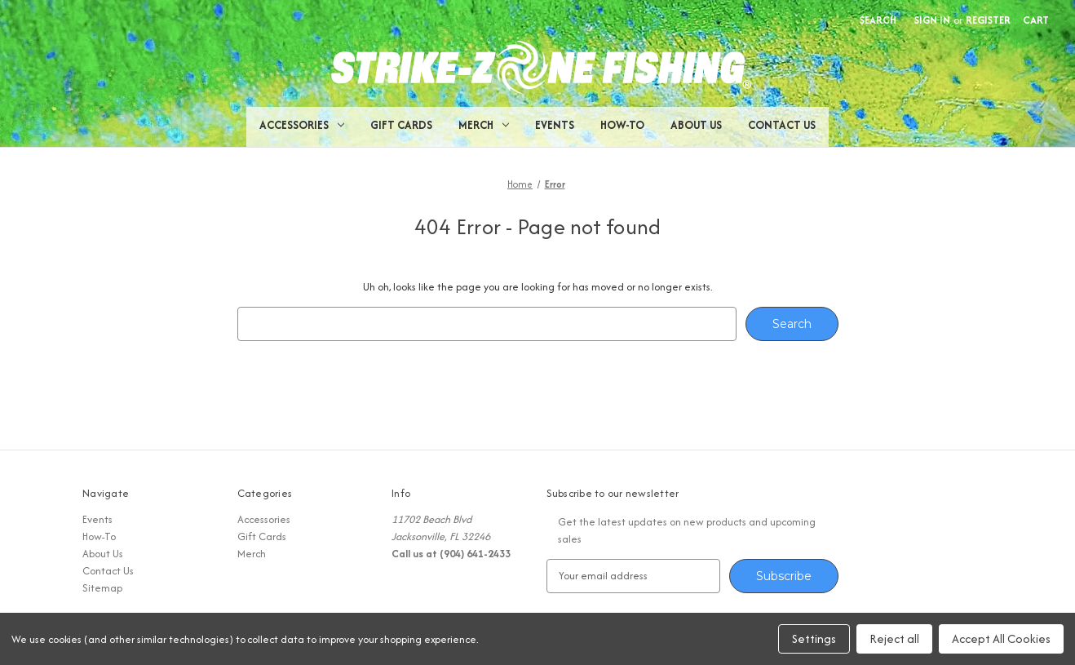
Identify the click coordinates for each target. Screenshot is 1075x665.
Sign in (932, 20)
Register (988, 20)
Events (554, 125)
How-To (622, 125)
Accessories (301, 125)
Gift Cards (401, 125)
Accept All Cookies (1001, 638)
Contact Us (782, 125)
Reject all (894, 638)
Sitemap (102, 588)
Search (878, 20)
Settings (814, 638)
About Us (696, 125)
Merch (483, 125)
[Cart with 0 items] (1036, 20)
